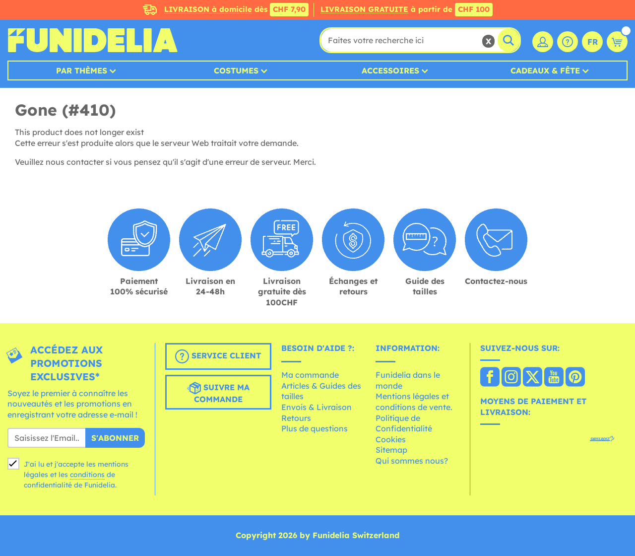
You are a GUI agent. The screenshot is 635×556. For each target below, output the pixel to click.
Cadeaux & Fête (545, 70)
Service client (218, 356)
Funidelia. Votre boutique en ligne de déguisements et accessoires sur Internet (92, 40)
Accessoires (390, 70)
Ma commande (310, 375)
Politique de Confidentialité (404, 423)
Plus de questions (314, 428)
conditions (87, 474)
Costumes (236, 70)
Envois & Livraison (316, 407)
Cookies (391, 439)
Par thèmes (81, 70)
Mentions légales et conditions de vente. (414, 401)
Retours (296, 418)
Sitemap (391, 450)
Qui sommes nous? (412, 461)
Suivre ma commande (218, 392)
